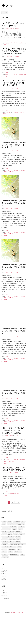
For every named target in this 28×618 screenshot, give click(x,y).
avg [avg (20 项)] (9, 521)
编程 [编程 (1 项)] (19, 549)
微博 (8, 511)
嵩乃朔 (22, 112)
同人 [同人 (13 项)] (20, 529)
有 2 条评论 (4, 235)
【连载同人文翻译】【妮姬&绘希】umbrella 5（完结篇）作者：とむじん (13, 144)
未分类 (3, 571)
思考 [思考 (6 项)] (15, 534)
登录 (2, 590)
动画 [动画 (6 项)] (14, 529)
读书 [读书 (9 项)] (10, 551)
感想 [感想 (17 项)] (22, 534)
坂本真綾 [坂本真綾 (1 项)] (5, 531)
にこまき (11, 170)
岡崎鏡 (17, 28)
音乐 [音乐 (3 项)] (22, 554)
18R (6, 112)
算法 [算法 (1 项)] (19, 546)
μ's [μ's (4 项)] (14, 524)
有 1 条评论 (4, 495)
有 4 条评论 (4, 463)
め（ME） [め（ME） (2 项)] (21, 526)
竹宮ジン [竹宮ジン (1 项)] (13, 546)
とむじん (7, 170)
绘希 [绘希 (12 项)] (4, 549)
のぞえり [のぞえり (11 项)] (13, 526)
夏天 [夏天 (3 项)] (12, 531)
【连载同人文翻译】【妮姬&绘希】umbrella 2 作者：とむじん (13, 331)
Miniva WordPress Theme (17, 612)
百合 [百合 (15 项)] (18, 541)
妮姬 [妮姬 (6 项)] (4, 534)
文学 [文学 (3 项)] (4, 536)
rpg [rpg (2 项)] (9, 524)
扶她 (11, 493)
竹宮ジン (23, 43)
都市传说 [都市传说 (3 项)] (5, 554)
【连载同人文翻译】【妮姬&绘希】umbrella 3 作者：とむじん (13, 267)
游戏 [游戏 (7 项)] (18, 539)
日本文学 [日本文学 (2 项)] (11, 536)
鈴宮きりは (4, 76)
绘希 (2, 44)
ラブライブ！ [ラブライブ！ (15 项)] (6, 529)
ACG (2, 568)
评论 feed (3, 595)
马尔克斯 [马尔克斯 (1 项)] (5, 557)
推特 (12, 511)
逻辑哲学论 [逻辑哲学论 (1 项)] (18, 551)
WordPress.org (5, 598)
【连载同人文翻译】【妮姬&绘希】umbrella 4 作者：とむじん (13, 203)
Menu (5, 12)
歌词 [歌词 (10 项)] (18, 536)
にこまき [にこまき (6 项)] (5, 526)
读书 (2, 576)
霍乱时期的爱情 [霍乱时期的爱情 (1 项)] (14, 554)
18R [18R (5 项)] (4, 521)
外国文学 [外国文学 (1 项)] (18, 531)
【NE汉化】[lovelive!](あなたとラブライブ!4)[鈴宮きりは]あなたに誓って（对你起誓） (13, 51)
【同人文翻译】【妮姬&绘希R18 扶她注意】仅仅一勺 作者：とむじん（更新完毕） (12, 430)
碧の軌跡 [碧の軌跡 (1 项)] (5, 546)
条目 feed (3, 593)
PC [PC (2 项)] (23, 521)
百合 (20, 43)
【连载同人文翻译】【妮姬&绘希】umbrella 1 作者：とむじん (13, 392)
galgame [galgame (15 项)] (17, 521)
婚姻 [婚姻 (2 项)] (10, 534)
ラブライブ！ (12, 43)
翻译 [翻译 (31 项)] (4, 551)
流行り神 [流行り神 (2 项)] (12, 539)
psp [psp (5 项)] (3, 524)
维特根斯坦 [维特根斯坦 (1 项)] (12, 549)
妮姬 (5, 171)
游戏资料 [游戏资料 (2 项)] (5, 541)
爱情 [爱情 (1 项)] (12, 541)
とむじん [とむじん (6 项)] (21, 524)
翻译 (7, 41)
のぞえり (7, 43)
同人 (17, 43)
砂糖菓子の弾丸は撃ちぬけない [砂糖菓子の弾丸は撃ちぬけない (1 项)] (17, 544)
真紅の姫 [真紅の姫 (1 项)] (5, 544)
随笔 (2, 579)
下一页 (17, 502)
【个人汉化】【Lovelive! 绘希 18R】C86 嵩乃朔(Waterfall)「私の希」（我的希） (13, 83)
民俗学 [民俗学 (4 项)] (4, 539)
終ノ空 (7, 5)
